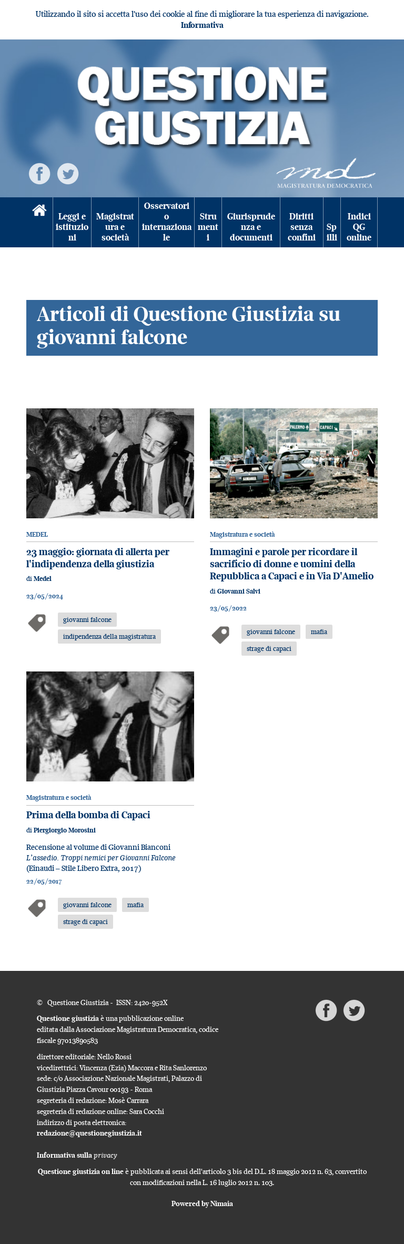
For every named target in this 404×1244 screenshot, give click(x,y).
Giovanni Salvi (238, 591)
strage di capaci (269, 648)
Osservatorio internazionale (166, 222)
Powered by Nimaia (202, 1203)
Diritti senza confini (302, 227)
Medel (43, 579)
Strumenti (208, 227)
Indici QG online (359, 227)
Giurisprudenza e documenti (251, 227)
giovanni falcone (87, 619)
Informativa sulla (77, 1155)
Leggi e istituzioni (72, 227)
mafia (319, 631)
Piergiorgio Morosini (65, 830)
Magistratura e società (115, 227)
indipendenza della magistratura (109, 636)
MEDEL (37, 534)
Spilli (332, 232)
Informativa (202, 25)
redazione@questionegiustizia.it (89, 1133)
